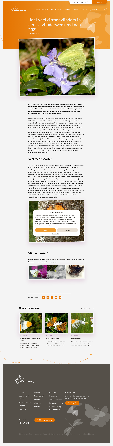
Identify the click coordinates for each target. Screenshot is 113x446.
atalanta (36, 165)
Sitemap (91, 434)
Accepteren (45, 230)
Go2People (52, 434)
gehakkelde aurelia (77, 146)
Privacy (78, 434)
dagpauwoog (32, 125)
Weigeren (67, 230)
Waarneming (42, 177)
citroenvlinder (53, 123)
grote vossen (63, 190)
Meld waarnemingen (44, 420)
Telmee (50, 177)
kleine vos (52, 143)
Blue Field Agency (70, 434)
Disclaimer (85, 434)
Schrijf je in (72, 403)
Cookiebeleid (55, 233)
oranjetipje (40, 134)
